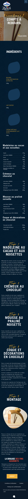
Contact (12, 476)
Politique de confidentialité (14, 486)
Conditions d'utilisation (10, 483)
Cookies (21, 483)
